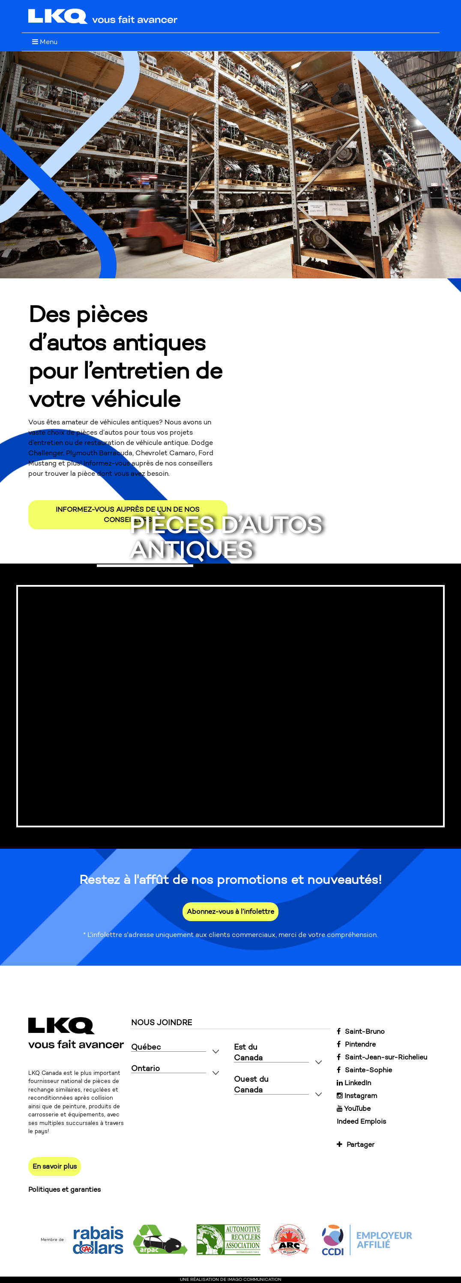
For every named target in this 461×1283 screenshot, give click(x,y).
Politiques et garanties (64, 1189)
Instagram (357, 1096)
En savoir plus (55, 1166)
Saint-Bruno (361, 1031)
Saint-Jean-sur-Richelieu (382, 1057)
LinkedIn (354, 1083)
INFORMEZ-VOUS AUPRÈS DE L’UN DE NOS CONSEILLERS (128, 514)
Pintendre (356, 1044)
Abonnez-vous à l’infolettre (230, 911)
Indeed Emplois (361, 1121)
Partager (355, 1144)
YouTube (354, 1108)
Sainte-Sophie (364, 1070)
